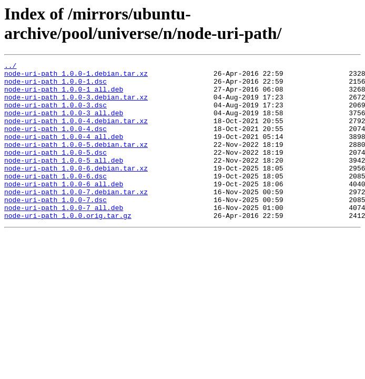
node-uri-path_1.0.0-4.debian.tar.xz (76, 133)
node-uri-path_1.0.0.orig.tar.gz (67, 247)
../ (10, 67)
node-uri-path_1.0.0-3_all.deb (63, 123)
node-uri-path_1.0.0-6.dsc (55, 199)
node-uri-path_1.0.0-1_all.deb (63, 95)
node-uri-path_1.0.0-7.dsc (55, 228)
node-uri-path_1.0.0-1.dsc (55, 86)
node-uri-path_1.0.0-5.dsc (55, 171)
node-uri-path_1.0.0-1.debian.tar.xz (76, 76)
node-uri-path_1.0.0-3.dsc (55, 114)
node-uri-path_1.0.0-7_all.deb (63, 237)
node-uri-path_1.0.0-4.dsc (55, 142)
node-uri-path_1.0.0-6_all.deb (63, 209)
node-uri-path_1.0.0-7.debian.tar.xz (76, 218)
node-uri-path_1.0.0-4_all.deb (63, 152)
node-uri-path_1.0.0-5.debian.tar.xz (76, 161)
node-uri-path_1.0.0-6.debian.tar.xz (76, 190)
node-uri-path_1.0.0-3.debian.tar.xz (76, 104)
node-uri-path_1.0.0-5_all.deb (63, 180)
